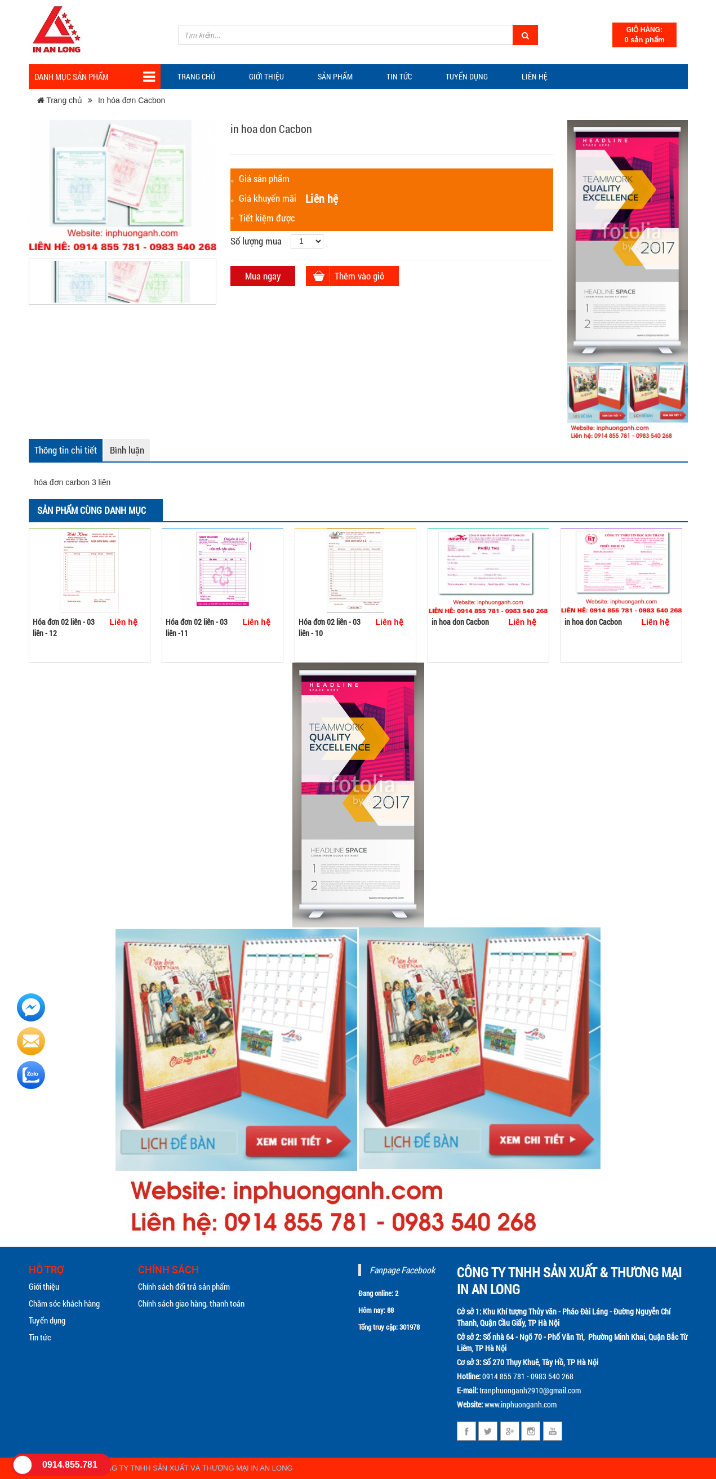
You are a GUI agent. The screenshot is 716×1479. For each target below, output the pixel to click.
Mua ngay (263, 275)
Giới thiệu (266, 76)
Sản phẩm (335, 76)
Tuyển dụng (467, 76)
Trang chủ (196, 76)
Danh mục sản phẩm (94, 77)
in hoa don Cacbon (460, 621)
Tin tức (40, 1337)
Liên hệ (535, 76)
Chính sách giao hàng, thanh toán (191, 1303)
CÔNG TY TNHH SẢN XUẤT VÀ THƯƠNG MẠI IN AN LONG (194, 1468)
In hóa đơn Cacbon (132, 100)
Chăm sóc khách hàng (64, 1303)
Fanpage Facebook (402, 1270)
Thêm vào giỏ (359, 275)
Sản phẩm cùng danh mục (91, 510)
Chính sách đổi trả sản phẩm (184, 1286)
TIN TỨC (399, 76)
